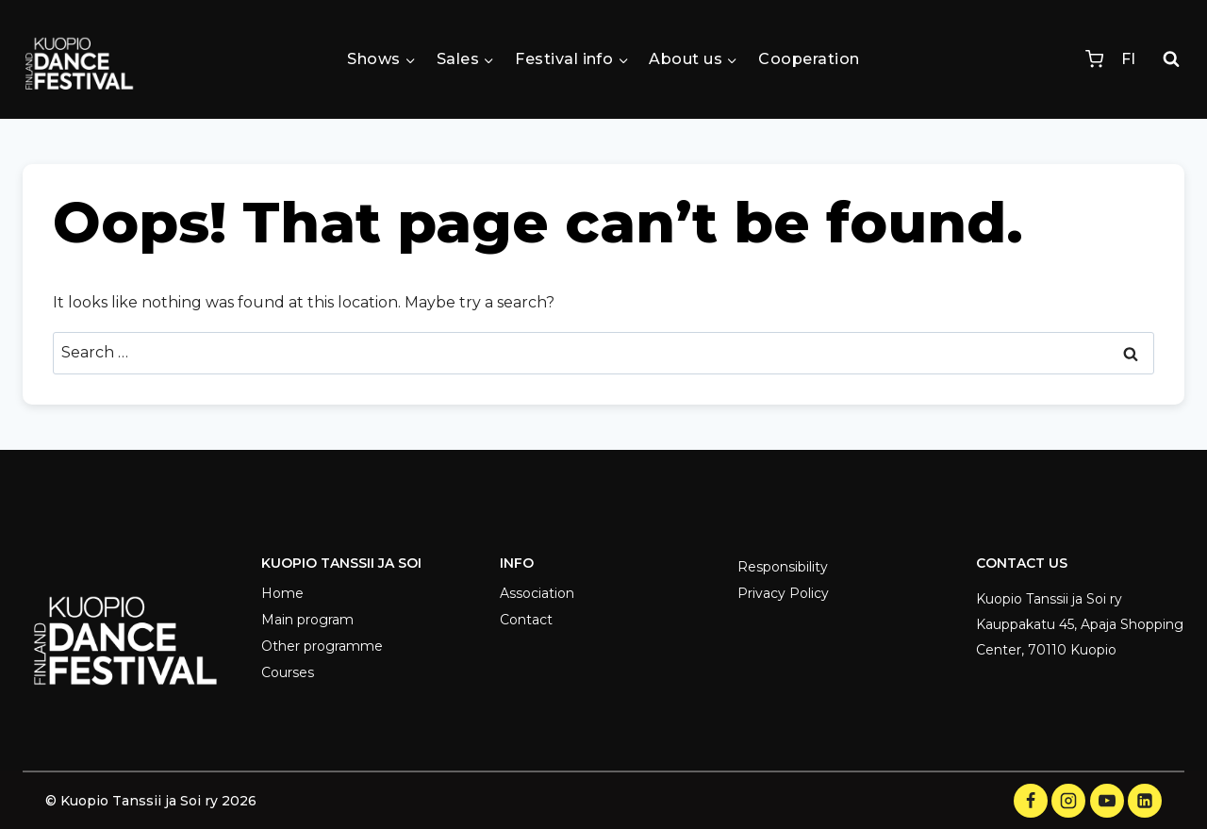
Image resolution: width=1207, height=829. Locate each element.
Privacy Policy (783, 593)
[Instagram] (1068, 801)
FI (1128, 59)
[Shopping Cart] (1094, 59)
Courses (287, 672)
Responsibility (782, 566)
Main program (307, 619)
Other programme (322, 646)
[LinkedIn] (1145, 801)
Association (537, 593)
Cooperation (808, 59)
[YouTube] (1107, 801)
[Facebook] (1031, 801)
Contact (526, 619)
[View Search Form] (1171, 59)
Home (282, 593)
